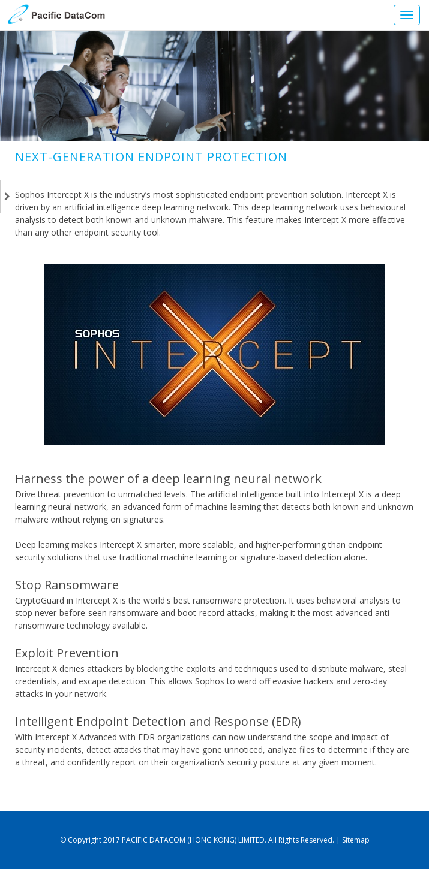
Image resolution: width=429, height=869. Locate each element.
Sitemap (356, 840)
